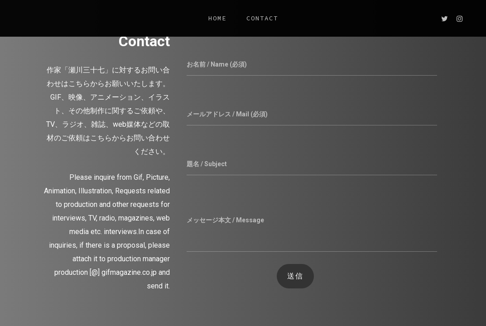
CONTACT (262, 18)
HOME (217, 18)
